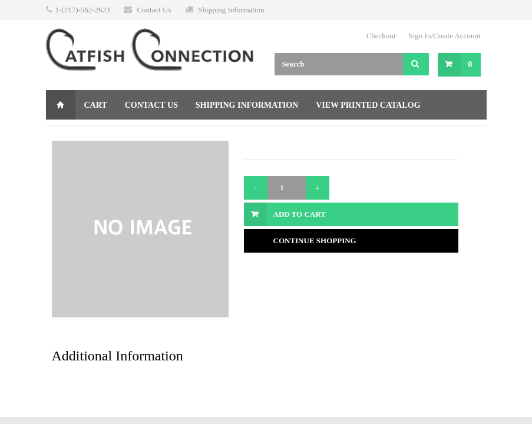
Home (60, 105)
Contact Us (154, 9)
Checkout (381, 35)
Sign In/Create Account (444, 35)
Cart (95, 105)
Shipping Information (231, 9)
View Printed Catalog (368, 105)
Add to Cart (299, 214)
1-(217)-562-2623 (82, 9)
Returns (170, 134)
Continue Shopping (314, 240)
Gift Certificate (94, 134)
